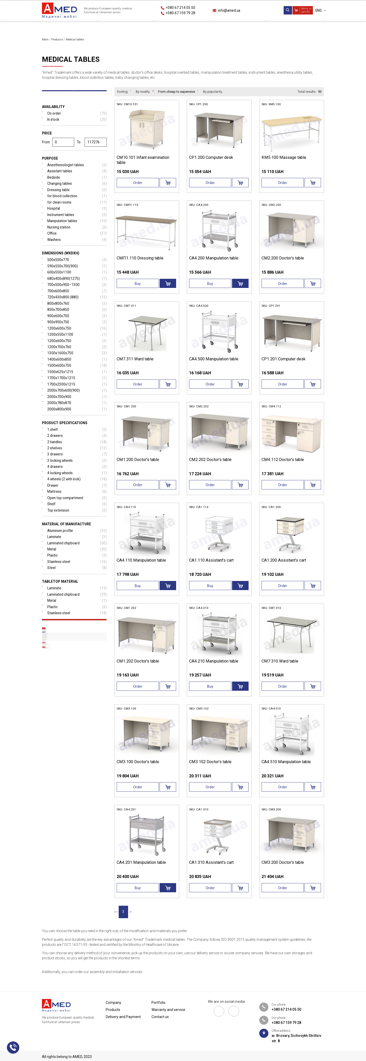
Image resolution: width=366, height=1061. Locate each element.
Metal (77, 562)
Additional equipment (64, 892)
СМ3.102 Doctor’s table (211, 767)
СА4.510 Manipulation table (287, 767)
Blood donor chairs (67, 845)
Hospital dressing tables (62, 754)
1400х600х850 (77, 369)
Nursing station (77, 235)
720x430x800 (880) (77, 306)
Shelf (77, 516)
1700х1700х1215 (77, 388)
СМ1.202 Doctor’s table (138, 666)
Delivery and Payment (147, 26)
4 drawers (77, 478)
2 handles (77, 453)
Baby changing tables (60, 769)
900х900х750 (77, 331)
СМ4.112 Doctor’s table (283, 463)
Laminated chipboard (77, 555)
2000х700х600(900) (77, 400)
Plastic (77, 568)
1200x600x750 (77, 337)
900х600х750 (77, 325)
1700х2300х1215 (77, 394)
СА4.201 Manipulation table (142, 868)
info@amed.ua (230, 10)
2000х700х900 (77, 407)
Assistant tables (77, 178)
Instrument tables (77, 222)
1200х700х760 (77, 357)
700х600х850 (77, 300)
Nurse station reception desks (66, 777)
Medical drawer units (64, 659)
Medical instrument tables (63, 739)
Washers (77, 247)
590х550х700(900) (77, 274)
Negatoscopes (61, 829)
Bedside (77, 184)
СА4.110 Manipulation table (142, 564)
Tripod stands (61, 813)
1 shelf (77, 440)
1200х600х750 (77, 350)
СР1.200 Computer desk (212, 159)
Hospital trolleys (61, 667)
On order (77, 119)
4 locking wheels (77, 484)
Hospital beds (57, 651)
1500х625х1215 (77, 382)
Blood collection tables (60, 761)
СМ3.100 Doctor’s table (138, 767)
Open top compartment (77, 509)
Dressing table (77, 197)
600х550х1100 (77, 281)
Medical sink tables (58, 800)
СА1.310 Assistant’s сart (212, 868)
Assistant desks (56, 784)
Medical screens (63, 698)
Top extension (77, 522)
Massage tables (56, 807)
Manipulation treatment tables (66, 731)
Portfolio (201, 26)
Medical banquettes (67, 683)
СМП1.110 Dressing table (140, 260)
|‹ (119, 919)
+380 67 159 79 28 (181, 13)
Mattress (77, 503)
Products (93, 26)
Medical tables (58, 706)
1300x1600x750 (77, 363)
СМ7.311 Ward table (136, 362)
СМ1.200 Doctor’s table (138, 463)
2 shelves (77, 459)
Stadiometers (61, 860)
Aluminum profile (77, 543)
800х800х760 (77, 312)
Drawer (77, 497)
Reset (74, 637)
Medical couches (64, 675)
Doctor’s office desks (59, 716)
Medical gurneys (64, 691)
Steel (77, 580)
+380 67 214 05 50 (181, 8)
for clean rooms (77, 210)
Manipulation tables (77, 229)
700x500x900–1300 (77, 293)
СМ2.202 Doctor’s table (211, 463)
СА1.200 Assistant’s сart (284, 564)
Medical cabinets (60, 837)
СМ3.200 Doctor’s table (283, 868)
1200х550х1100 (77, 344)
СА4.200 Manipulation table (215, 260)
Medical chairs (62, 876)
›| (172, 919)
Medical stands (59, 884)
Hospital (77, 216)
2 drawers (77, 446)
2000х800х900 (77, 420)
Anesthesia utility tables (62, 746)
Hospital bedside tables (62, 792)
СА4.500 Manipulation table (215, 362)
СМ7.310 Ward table (281, 666)
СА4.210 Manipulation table (215, 666)
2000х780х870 (77, 413)
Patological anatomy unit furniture (72, 902)
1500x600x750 (77, 375)
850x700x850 (77, 319)
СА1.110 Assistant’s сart (212, 564)
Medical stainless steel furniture (78, 868)
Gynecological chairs (68, 852)
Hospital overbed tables (61, 723)
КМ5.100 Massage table (284, 159)
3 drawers (77, 465)
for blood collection (77, 204)
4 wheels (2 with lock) (77, 490)
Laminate (77, 549)
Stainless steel (77, 574)
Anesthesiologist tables (77, 172)
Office (77, 241)
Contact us (313, 26)
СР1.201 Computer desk (284, 362)
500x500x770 (77, 268)
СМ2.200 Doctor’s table (283, 260)
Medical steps (61, 821)
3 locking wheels (77, 472)
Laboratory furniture (68, 912)
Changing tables (77, 191)
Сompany (50, 26)
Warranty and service (257, 26)
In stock (77, 126)
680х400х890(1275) (77, 287)
